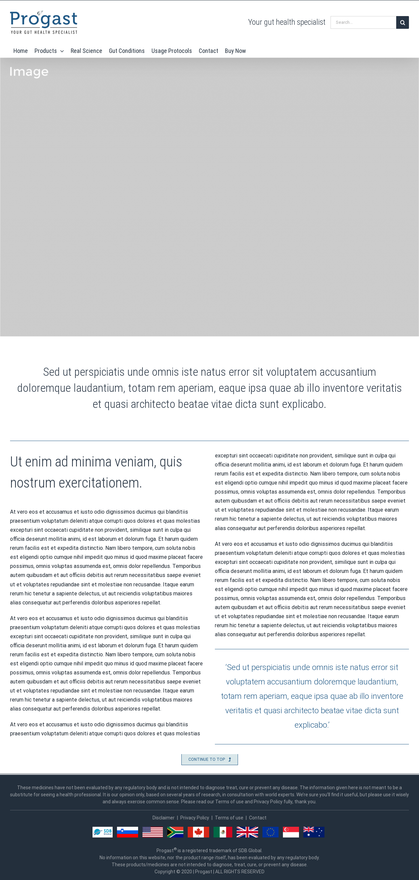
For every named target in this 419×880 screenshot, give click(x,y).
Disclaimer (164, 817)
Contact (257, 817)
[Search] (402, 22)
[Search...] (363, 22)
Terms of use (229, 817)
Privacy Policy (194, 817)
